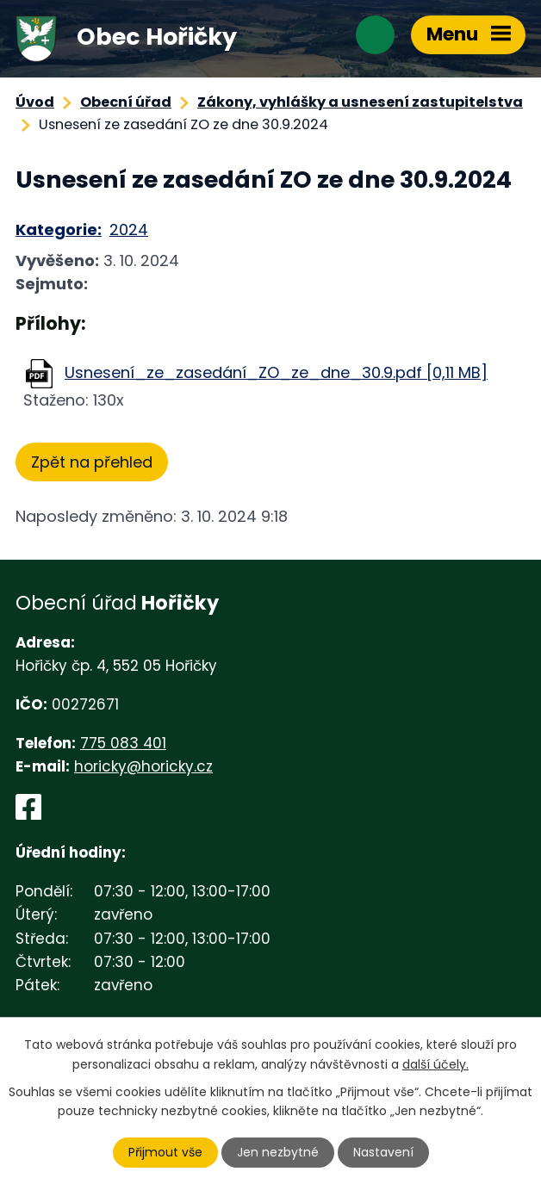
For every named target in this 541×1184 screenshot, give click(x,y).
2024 (128, 229)
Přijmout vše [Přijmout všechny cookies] (165, 1152)
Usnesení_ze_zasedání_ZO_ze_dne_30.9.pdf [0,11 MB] (276, 372)
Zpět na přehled (91, 462)
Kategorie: (59, 229)
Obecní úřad (125, 102)
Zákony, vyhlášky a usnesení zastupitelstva (360, 102)
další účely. (435, 1063)
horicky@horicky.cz (143, 766)
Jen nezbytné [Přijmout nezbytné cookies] (278, 1152)
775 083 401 (123, 743)
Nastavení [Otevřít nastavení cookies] (383, 1152)
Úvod (35, 102)
